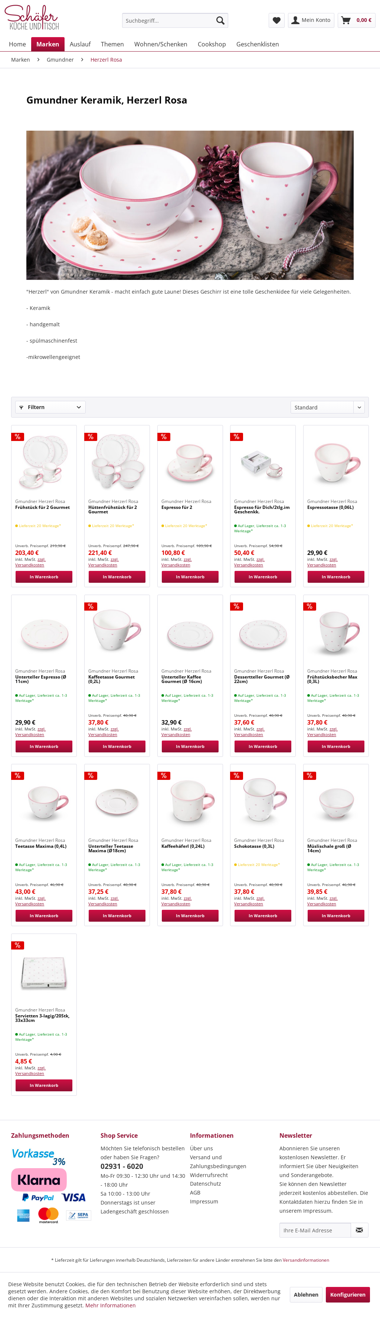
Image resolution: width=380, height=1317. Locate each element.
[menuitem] (175, 20)
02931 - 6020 (122, 1166)
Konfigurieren (348, 1294)
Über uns (201, 1148)
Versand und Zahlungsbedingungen (218, 1162)
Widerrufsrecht (209, 1175)
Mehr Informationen (110, 1305)
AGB (195, 1192)
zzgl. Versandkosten (30, 562)
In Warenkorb (44, 576)
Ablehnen (306, 1294)
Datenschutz (205, 1183)
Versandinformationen (306, 1260)
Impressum (204, 1201)
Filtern (32, 407)
